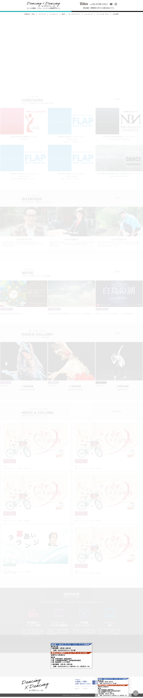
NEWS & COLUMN (69, 689)
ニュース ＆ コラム (102, 14)
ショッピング (88, 14)
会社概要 (116, 14)
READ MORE (116, 411)
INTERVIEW (90, 689)
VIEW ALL (118, 99)
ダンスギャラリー (74, 14)
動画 (63, 14)
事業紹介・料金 (29, 14)
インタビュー (53, 14)
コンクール (42, 14)
